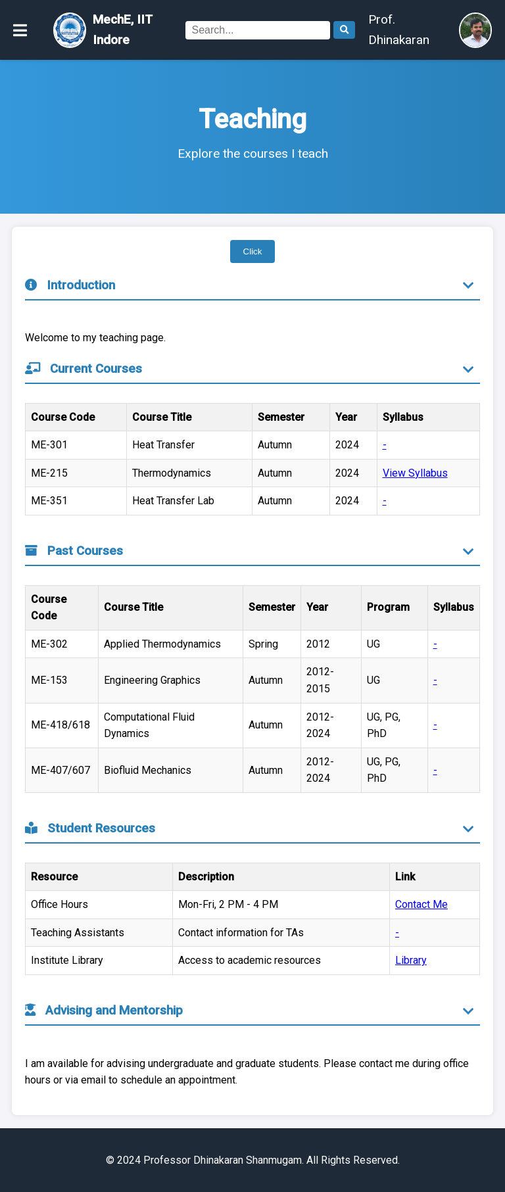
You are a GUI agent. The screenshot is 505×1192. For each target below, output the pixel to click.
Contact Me (421, 904)
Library (411, 960)
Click (252, 251)
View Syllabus (415, 473)
